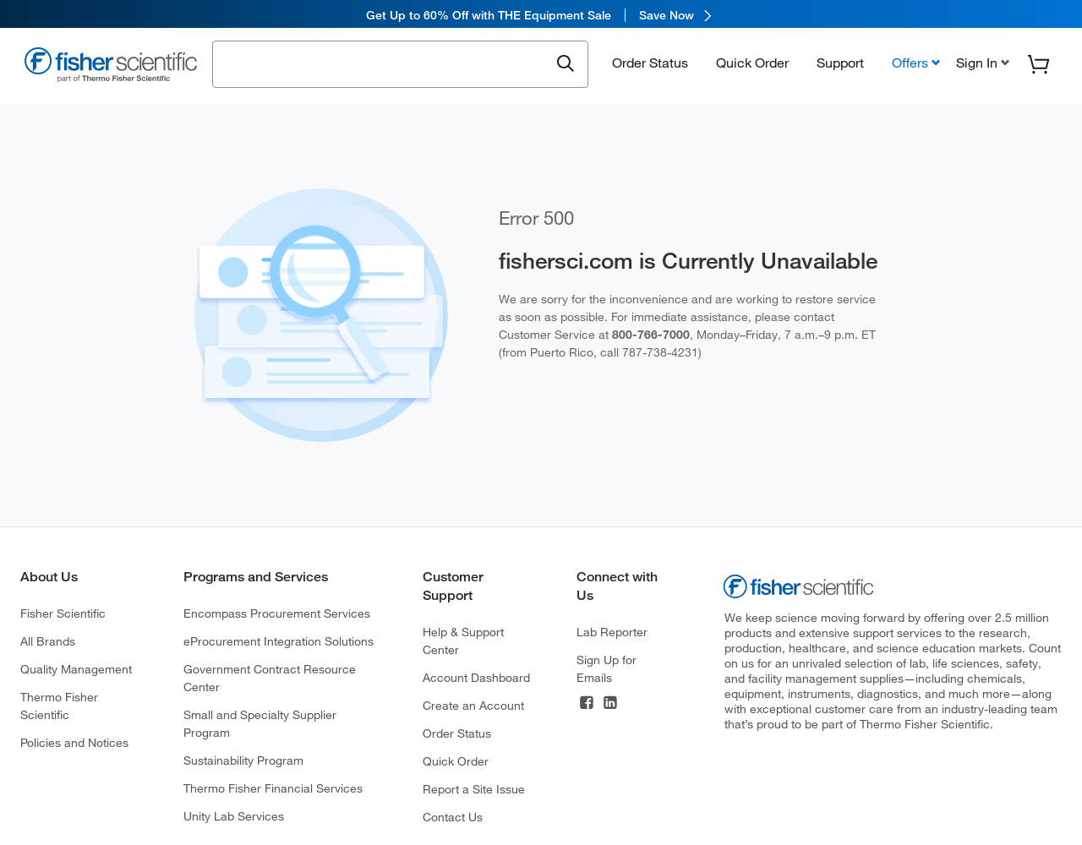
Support (840, 65)
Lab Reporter (612, 632)
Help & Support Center (463, 640)
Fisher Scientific (63, 613)
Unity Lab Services (233, 816)
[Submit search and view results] (565, 66)
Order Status (650, 65)
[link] (541, 15)
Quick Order (752, 65)
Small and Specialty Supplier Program (259, 723)
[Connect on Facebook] (587, 704)
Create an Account (473, 705)
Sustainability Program (243, 760)
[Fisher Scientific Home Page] (111, 69)
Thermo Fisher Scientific (59, 706)
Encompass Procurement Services (276, 613)
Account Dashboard (476, 677)
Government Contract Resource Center (269, 678)
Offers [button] (910, 65)
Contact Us (453, 817)
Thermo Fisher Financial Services (273, 788)
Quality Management (76, 669)
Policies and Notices (74, 742)
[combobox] (385, 65)
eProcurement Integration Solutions (278, 641)
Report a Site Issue (474, 789)
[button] (981, 65)
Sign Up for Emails (607, 668)
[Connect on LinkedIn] (610, 704)
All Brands (47, 641)
